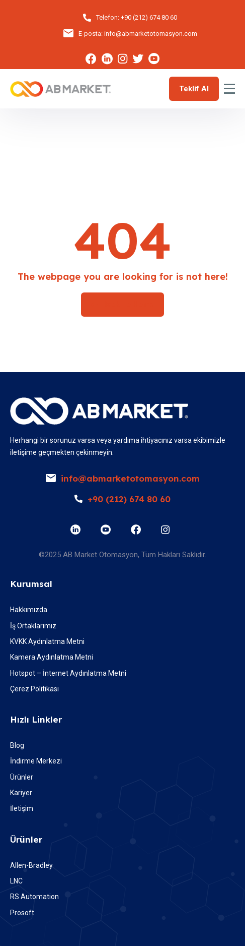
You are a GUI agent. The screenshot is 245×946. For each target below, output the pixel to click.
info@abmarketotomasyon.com (150, 33)
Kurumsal (31, 583)
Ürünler (26, 839)
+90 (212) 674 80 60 (149, 17)
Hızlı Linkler (36, 719)
